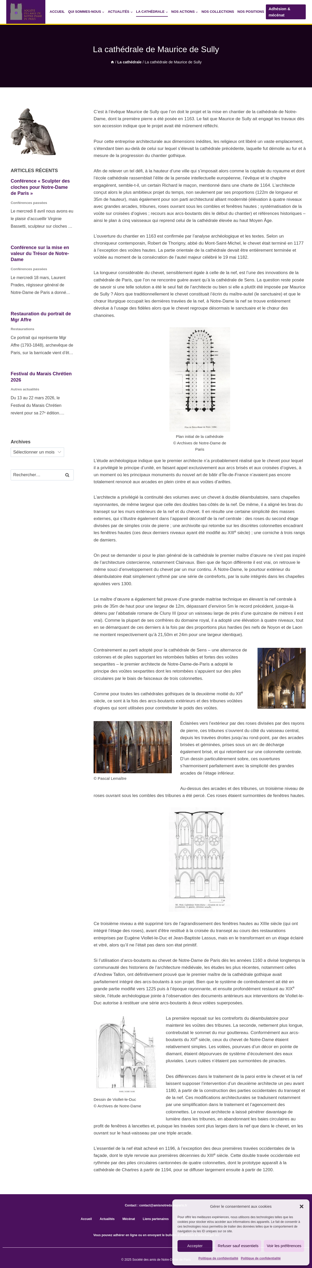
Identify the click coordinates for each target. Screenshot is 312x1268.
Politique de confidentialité (218, 1258)
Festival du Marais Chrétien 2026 (41, 376)
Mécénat (129, 1219)
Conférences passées (29, 203)
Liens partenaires (156, 1219)
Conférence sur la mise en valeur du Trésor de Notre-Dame (40, 253)
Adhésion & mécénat (279, 12)
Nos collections (217, 12)
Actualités (107, 1219)
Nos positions (250, 12)
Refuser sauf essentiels (238, 1245)
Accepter (195, 1245)
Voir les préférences (284, 1245)
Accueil (57, 12)
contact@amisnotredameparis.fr (163, 1205)
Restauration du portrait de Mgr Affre (41, 316)
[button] (301, 1206)
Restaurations (22, 329)
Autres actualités (25, 389)
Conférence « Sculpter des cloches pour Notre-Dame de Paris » (40, 187)
